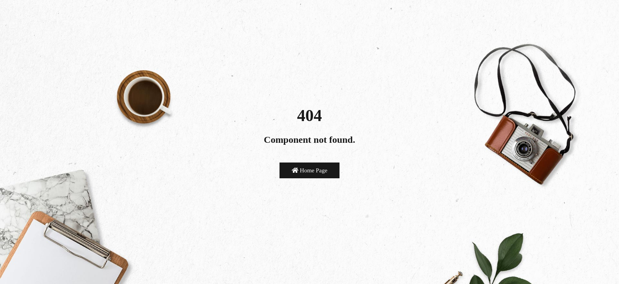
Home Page (309, 170)
